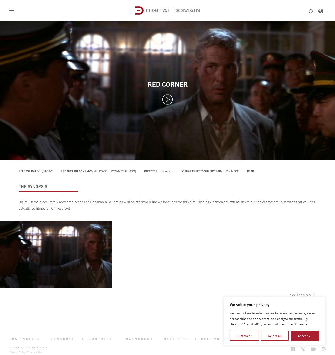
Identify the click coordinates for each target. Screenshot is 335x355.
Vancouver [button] (64, 339)
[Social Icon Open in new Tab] (293, 349)
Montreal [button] (100, 339)
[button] (12, 10)
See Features (303, 294)
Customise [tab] (244, 336)
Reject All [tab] (275, 336)
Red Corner (167, 84)
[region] (274, 321)
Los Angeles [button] (24, 339)
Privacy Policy (17, 352)
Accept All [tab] (305, 336)
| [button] (45, 339)
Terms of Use (35, 352)
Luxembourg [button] (138, 339)
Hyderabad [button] (177, 339)
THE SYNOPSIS (33, 186)
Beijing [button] (210, 339)
